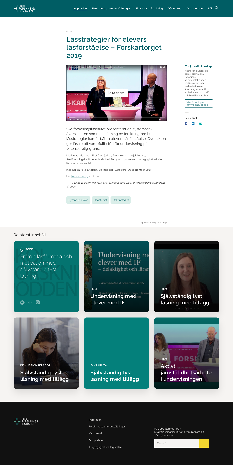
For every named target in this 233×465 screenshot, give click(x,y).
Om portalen (195, 8)
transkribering (79, 176)
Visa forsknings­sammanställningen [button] (197, 103)
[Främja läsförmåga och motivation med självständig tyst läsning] (46, 276)
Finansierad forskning (149, 8)
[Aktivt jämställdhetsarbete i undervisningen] (186, 353)
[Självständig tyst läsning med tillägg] (186, 276)
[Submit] (204, 443)
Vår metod (175, 8)
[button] (25, 9)
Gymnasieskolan (78, 200)
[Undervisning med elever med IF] (116, 276)
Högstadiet (100, 200)
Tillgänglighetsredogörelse (105, 447)
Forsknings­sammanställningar (111, 8)
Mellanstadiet (121, 200)
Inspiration (80, 8)
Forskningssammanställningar (107, 426)
